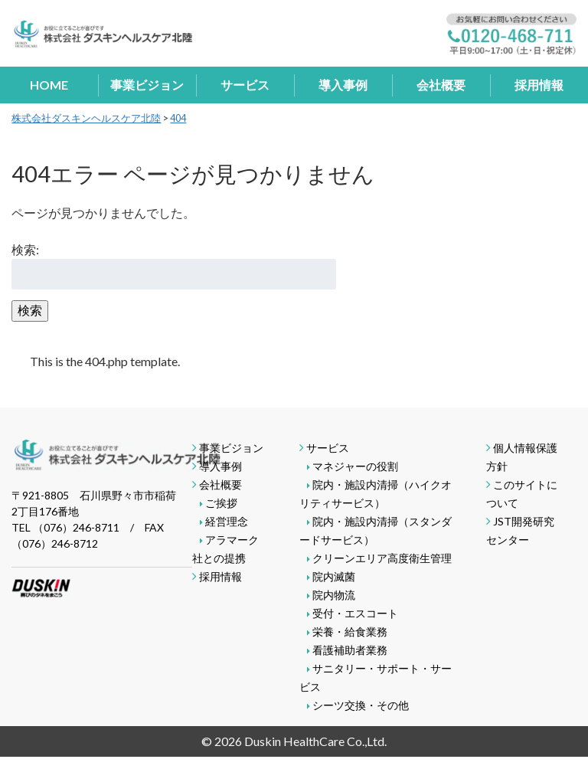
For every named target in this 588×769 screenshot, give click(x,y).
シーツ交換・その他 (360, 705)
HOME (49, 84)
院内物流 (333, 594)
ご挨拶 (221, 502)
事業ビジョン (147, 84)
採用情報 (539, 84)
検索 (30, 310)
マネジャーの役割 (355, 466)
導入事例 (343, 84)
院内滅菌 (333, 576)
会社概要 (441, 84)
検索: (25, 249)
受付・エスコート (355, 613)
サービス (245, 84)
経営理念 (226, 521)
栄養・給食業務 (349, 631)
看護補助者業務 (349, 649)
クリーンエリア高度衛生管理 (382, 557)
